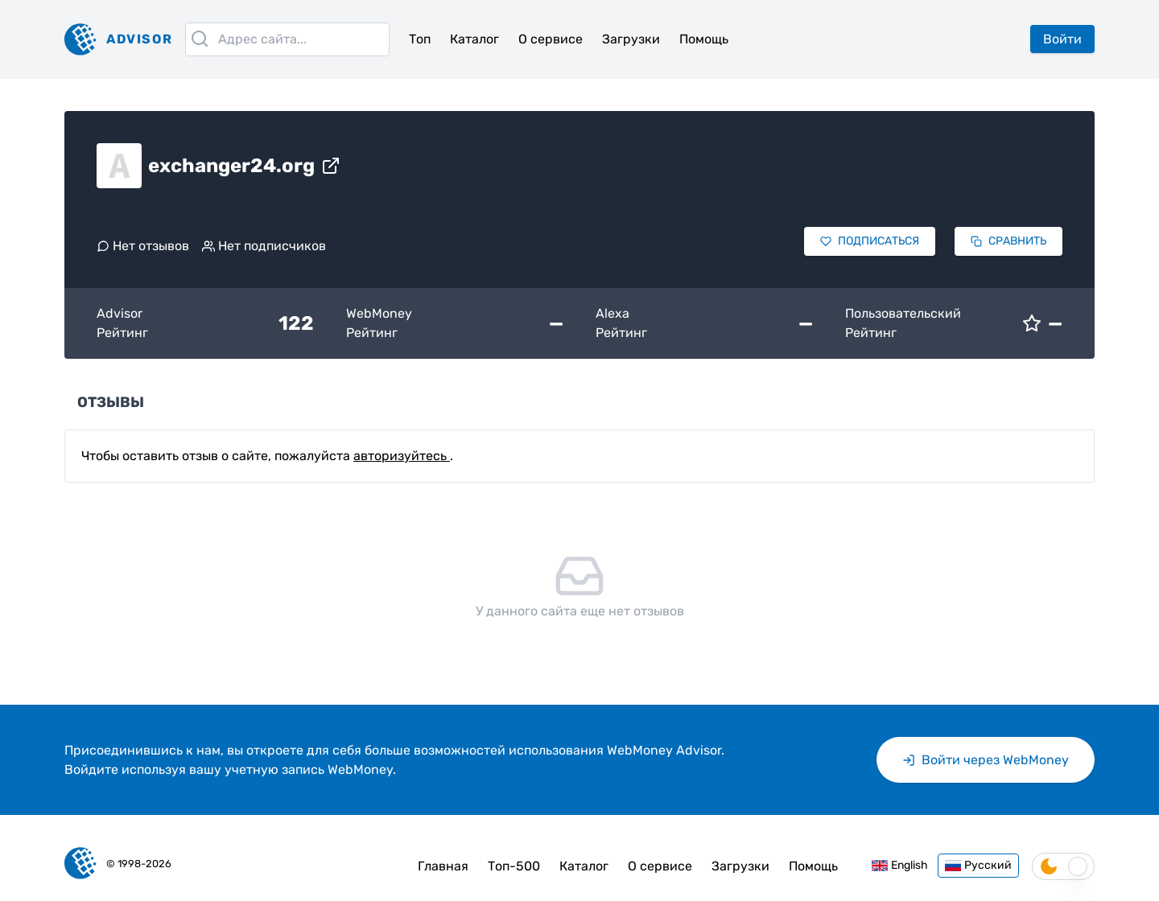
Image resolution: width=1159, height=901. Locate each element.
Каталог (474, 39)
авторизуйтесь (401, 455)
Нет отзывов (143, 245)
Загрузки (631, 39)
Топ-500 (514, 866)
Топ (420, 39)
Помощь (703, 39)
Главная (443, 866)
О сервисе (550, 39)
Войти (1062, 39)
